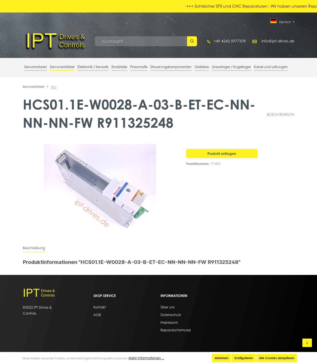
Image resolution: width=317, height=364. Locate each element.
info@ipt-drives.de (277, 41)
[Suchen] (192, 41)
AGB (97, 315)
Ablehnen (221, 358)
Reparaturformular (176, 330)
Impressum (169, 322)
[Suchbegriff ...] (141, 41)
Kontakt (99, 307)
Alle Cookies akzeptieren (276, 358)
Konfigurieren (243, 358)
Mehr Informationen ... (146, 358)
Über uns (168, 307)
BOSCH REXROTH (280, 114)
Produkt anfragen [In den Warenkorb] (221, 153)
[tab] (34, 248)
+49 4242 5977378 (230, 41)
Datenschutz (171, 315)
